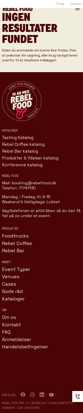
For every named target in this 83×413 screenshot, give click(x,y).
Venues (10, 276)
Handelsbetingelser (25, 347)
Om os (9, 317)
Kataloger (13, 299)
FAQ (6, 332)
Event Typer (16, 269)
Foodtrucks (15, 236)
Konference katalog (22, 165)
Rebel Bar (13, 250)
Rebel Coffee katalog (23, 144)
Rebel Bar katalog (20, 151)
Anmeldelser (16, 339)
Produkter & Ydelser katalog (30, 158)
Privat (61, 4)
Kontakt (11, 325)
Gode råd (12, 291)
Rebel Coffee (17, 243)
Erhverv (76, 4)
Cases (9, 284)
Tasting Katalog (17, 137)
